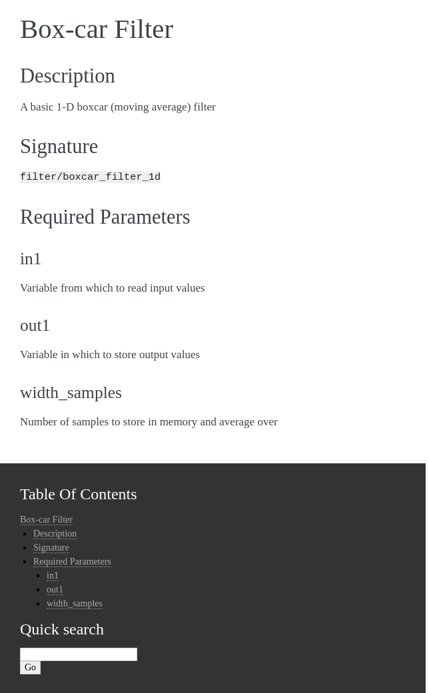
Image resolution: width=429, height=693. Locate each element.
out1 (55, 589)
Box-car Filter (46, 520)
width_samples (75, 603)
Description (55, 534)
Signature (51, 548)
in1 (53, 575)
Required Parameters (72, 562)
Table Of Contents (78, 494)
